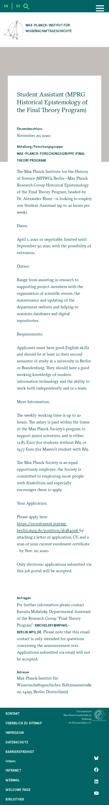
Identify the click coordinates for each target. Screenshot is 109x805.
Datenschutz (17, 742)
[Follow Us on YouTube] (96, 793)
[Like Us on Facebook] (96, 770)
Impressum (14, 732)
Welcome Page (18, 789)
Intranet (13, 770)
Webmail (13, 780)
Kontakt (13, 713)
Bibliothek (15, 799)
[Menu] (100, 9)
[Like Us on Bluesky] (96, 758)
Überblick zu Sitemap (24, 723)
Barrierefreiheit (20, 751)
